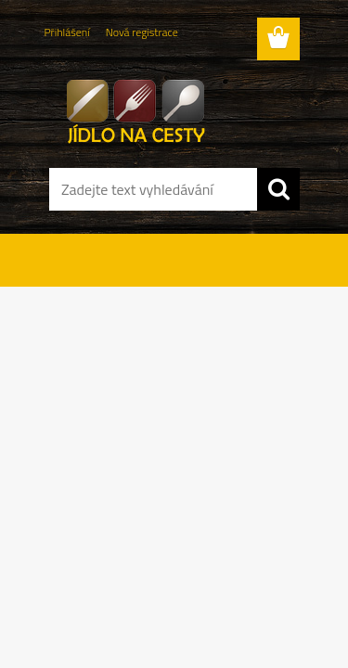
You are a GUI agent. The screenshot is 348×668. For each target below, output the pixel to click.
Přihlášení (67, 32)
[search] (278, 189)
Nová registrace (142, 32)
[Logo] (174, 108)
